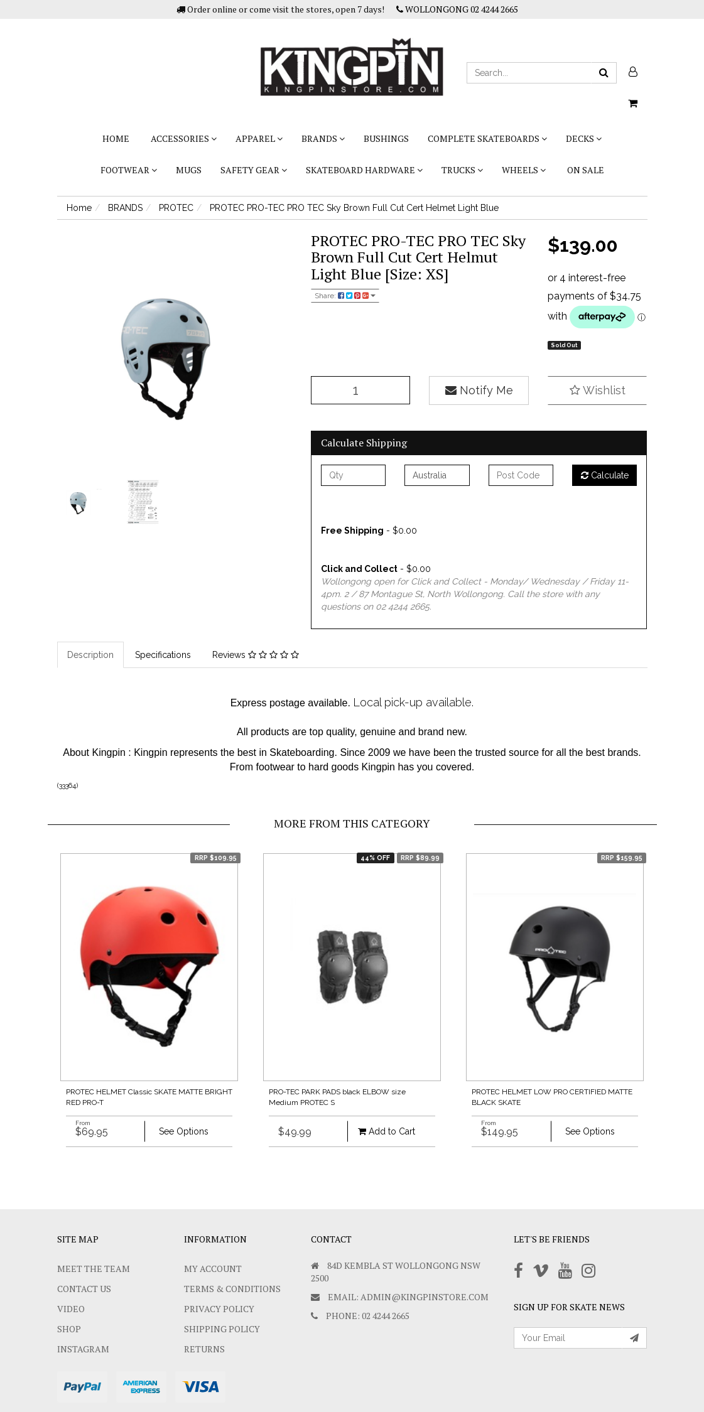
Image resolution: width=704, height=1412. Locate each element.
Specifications (163, 655)
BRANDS (323, 138)
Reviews (255, 655)
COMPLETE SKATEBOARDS (487, 138)
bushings (386, 138)
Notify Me (479, 390)
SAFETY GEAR (253, 170)
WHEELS (524, 170)
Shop (69, 1329)
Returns (204, 1349)
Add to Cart (386, 1131)
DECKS (584, 138)
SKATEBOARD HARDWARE (364, 170)
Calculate (605, 475)
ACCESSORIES (184, 138)
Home (115, 138)
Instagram (83, 1349)
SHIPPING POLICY (222, 1329)
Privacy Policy (219, 1309)
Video (71, 1309)
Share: (345, 295)
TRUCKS (462, 170)
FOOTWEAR (128, 170)
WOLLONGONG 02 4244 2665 (457, 9)
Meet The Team (93, 1269)
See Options (183, 1131)
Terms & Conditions (232, 1289)
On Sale (585, 170)
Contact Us (84, 1289)
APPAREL (259, 138)
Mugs (189, 170)
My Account (213, 1269)
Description (90, 655)
